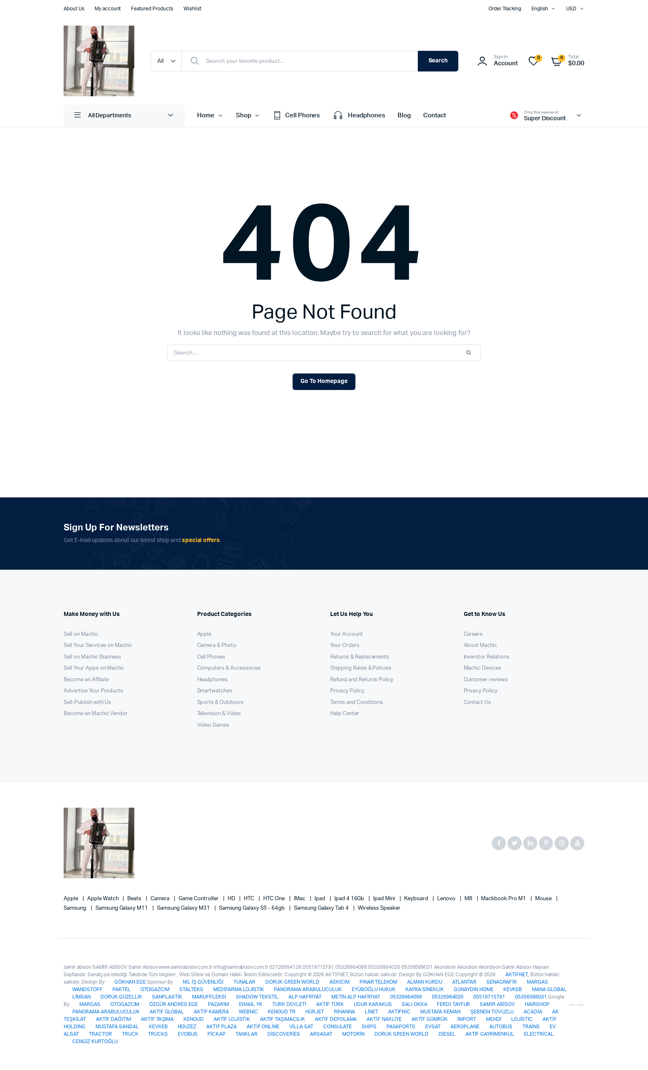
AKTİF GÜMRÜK (430, 1019)
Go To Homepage (324, 381)
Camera (160, 898)
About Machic (481, 645)
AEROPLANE (464, 1026)
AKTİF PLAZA (221, 1026)
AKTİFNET (516, 974)
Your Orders (345, 645)
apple (71, 898)
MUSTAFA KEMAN (440, 1011)
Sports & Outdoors (220, 702)
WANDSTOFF (87, 989)
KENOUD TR (281, 1011)
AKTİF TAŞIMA (157, 1019)
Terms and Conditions (356, 702)
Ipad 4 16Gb (350, 898)
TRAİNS (531, 1026)
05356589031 (531, 996)
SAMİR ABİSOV (497, 1004)
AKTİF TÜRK (330, 1004)
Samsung (76, 908)
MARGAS (537, 982)
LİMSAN (81, 996)
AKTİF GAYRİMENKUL (489, 1034)
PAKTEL (121, 989)
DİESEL (446, 1034)
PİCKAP (216, 1034)
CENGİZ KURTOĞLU (95, 1041)
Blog (404, 115)
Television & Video (219, 713)
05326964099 (406, 996)
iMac (300, 898)
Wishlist (192, 8)
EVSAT (433, 1026)
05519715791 (489, 996)
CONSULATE (337, 1026)
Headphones (358, 115)
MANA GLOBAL (549, 989)
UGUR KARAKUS (373, 1004)
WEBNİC (248, 1011)
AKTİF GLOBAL (167, 1011)
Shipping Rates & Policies (360, 668)
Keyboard (416, 898)
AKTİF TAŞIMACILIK (282, 1019)
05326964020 (448, 996)
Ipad (320, 898)
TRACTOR (100, 1034)
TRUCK (130, 1034)
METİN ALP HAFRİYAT (355, 996)
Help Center (344, 713)
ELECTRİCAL (539, 1034)
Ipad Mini (384, 898)
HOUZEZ (187, 1026)
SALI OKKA (414, 1004)
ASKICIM (339, 982)
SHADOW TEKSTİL (257, 996)
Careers (473, 634)
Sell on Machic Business (92, 657)
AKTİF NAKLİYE (384, 1019)
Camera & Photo (217, 645)
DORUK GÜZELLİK (121, 996)
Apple (204, 634)
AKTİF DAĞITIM (113, 1019)
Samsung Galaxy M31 (184, 908)
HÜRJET (314, 1011)
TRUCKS (158, 1034)
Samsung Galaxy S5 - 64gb (252, 908)
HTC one (274, 898)
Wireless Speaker (379, 908)
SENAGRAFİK (501, 982)
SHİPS (369, 1026)
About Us (74, 8)
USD (571, 8)
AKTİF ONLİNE (263, 1026)
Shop (243, 115)
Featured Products (152, 8)
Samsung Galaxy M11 (122, 908)
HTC (249, 898)
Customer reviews (486, 679)
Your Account (346, 634)
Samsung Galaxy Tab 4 (322, 908)
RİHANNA (344, 1011)
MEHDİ (493, 1019)
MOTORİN (353, 1034)
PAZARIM (218, 1004)
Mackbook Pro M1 (504, 898)
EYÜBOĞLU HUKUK (373, 989)
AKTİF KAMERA (211, 1011)
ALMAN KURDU (424, 982)
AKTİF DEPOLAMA (336, 1019)
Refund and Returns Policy (361, 679)
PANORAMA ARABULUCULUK (307, 989)
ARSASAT (321, 1034)
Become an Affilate (86, 679)
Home (205, 115)
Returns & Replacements (359, 657)
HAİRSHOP (537, 1004)
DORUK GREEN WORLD (292, 982)
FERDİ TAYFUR (453, 1004)
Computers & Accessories (229, 668)
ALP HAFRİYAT (305, 996)
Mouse (544, 898)
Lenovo (447, 898)
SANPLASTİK (167, 996)
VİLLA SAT (301, 1026)
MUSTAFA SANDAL (117, 1026)
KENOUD (193, 1019)
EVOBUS (188, 1034)
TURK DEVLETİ (289, 1004)
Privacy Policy (347, 691)
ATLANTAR (464, 982)
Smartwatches (215, 691)
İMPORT (466, 1019)
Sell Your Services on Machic (98, 645)
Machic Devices (483, 668)
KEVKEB (512, 989)
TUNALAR (244, 982)
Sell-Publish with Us (87, 702)
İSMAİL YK (250, 1004)
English (539, 8)
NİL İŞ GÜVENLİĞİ (203, 982)
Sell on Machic (81, 634)
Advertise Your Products (93, 691)
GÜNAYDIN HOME (473, 989)
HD (232, 898)
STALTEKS (191, 989)
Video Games (213, 725)
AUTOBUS (500, 1026)
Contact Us (477, 702)
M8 (469, 898)
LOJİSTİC (522, 1019)
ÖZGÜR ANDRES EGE (173, 1004)
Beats (135, 898)
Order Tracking (505, 8)
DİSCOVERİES (283, 1034)
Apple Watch (103, 898)
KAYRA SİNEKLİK (424, 989)
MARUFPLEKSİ (209, 996)
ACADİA (533, 1011)
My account (108, 8)
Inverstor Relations (487, 657)
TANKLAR (246, 1034)
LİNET (371, 1011)
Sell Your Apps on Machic (94, 668)
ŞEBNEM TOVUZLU (492, 1011)
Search (438, 61)
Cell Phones (296, 115)
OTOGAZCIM (155, 989)
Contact (434, 115)
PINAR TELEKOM (379, 982)
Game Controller (199, 898)
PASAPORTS (401, 1026)
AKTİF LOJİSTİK (232, 1019)
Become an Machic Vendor (96, 713)
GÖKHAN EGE (130, 982)
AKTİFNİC (399, 1011)
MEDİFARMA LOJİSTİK (238, 989)
